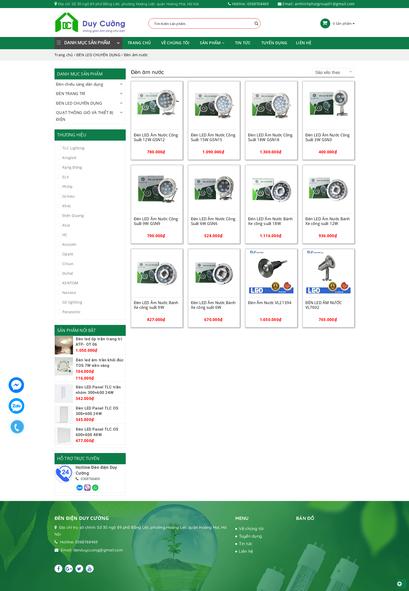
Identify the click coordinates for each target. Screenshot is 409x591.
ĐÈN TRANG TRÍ (70, 93)
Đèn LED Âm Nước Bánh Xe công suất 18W (270, 221)
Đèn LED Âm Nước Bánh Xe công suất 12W (327, 221)
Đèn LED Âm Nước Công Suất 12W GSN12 (156, 137)
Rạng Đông (72, 167)
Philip (67, 186)
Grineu (68, 196)
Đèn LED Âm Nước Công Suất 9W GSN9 (156, 221)
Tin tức (243, 42)
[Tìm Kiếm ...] (204, 23)
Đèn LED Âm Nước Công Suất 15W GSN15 (213, 137)
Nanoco (69, 292)
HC (65, 234)
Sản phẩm (212, 42)
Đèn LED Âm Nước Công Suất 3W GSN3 (327, 137)
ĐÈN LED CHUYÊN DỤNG (79, 103)
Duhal (67, 273)
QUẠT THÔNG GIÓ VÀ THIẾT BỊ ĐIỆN (84, 116)
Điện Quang (73, 215)
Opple (67, 254)
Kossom (69, 244)
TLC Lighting (73, 148)
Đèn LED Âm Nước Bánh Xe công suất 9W (156, 305)
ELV (65, 176)
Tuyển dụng (274, 42)
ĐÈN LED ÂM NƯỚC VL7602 (323, 305)
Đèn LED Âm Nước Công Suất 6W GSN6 (213, 221)
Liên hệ (303, 42)
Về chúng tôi (175, 42)
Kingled (69, 157)
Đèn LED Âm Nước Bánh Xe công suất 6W (213, 305)
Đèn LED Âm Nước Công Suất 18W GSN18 (270, 137)
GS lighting (72, 302)
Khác (66, 205)
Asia (66, 225)
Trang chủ (139, 42)
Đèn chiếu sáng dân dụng (79, 84)
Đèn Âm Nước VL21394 (269, 302)
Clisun (68, 263)
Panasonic (71, 311)
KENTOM (70, 282)
